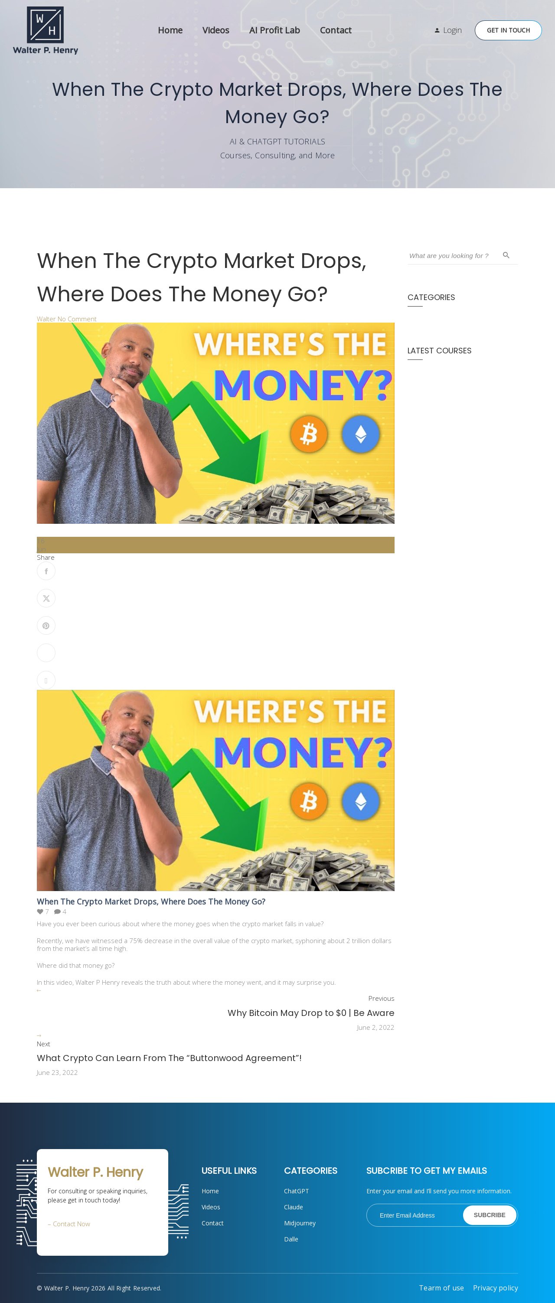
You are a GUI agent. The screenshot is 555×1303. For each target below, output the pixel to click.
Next (43, 1044)
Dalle (291, 1239)
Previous (382, 998)
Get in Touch (508, 30)
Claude (293, 1207)
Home (170, 30)
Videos (215, 30)
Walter (46, 318)
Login (452, 30)
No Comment (77, 318)
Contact (336, 30)
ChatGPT (296, 1191)
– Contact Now (69, 1223)
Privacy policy (495, 1288)
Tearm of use (441, 1288)
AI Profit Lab (274, 30)
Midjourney (300, 1223)
